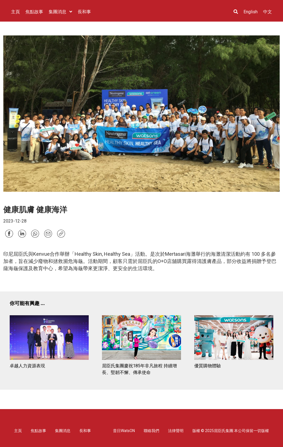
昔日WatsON (124, 430)
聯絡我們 (151, 430)
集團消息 (62, 430)
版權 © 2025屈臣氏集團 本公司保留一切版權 (230, 430)
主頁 (18, 430)
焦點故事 (38, 430)
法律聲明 (176, 430)
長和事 (85, 430)
